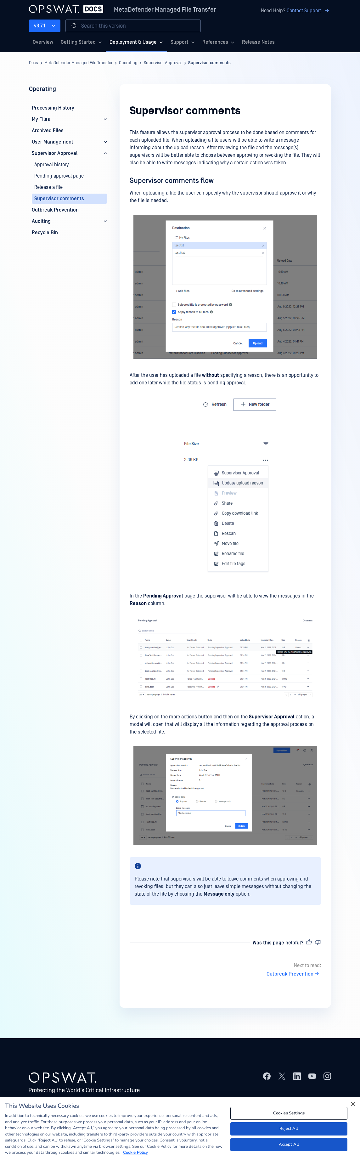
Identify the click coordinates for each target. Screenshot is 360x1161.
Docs (33, 62)
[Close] (353, 1106)
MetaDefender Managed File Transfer (165, 9)
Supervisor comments (209, 62)
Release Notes (258, 42)
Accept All (289, 1146)
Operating (128, 62)
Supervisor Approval (163, 62)
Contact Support (309, 11)
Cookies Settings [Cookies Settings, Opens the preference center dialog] (289, 1115)
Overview (43, 42)
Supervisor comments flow (172, 181)
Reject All (288, 1131)
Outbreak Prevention (294, 974)
